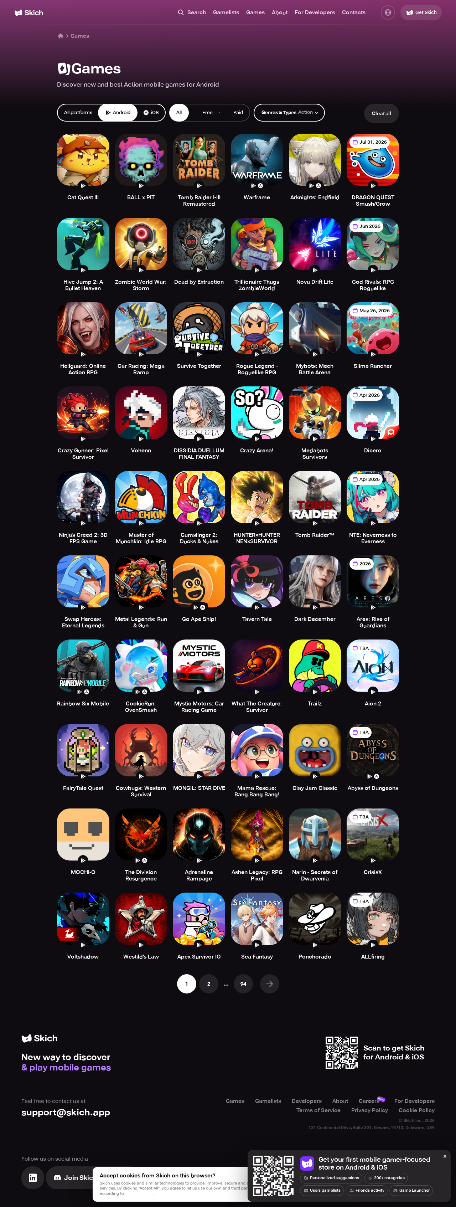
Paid (234, 112)
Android (117, 112)
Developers (307, 1101)
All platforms (78, 112)
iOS (151, 112)
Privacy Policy (369, 1110)
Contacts (354, 12)
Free (204, 112)
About (279, 12)
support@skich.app (65, 1112)
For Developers (315, 12)
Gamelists (226, 12)
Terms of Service (318, 1110)
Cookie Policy (417, 1110)
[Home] (28, 12)
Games (255, 12)
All (179, 112)
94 (243, 984)
